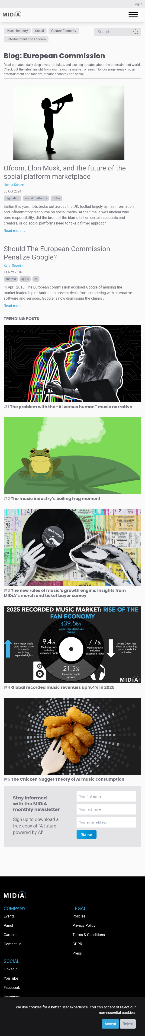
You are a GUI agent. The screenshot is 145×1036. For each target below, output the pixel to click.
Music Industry (17, 31)
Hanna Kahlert (14, 185)
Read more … (14, 230)
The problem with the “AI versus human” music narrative (68, 407)
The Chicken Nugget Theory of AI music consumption (64, 779)
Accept (110, 1024)
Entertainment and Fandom (26, 39)
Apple (25, 279)
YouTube (11, 978)
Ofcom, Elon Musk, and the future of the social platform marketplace (65, 172)
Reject (128, 1024)
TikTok (56, 198)
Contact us (13, 944)
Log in (137, 4)
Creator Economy (63, 31)
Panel (8, 925)
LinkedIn (11, 969)
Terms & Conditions (89, 935)
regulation (12, 198)
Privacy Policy (84, 925)
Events (9, 916)
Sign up (86, 834)
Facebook (12, 987)
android (11, 279)
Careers (10, 935)
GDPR (77, 944)
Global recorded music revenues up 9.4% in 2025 (59, 687)
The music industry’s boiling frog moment (52, 498)
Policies (79, 916)
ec (36, 279)
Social (39, 31)
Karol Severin (13, 265)
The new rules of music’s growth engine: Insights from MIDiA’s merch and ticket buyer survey (65, 593)
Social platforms (36, 198)
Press (77, 953)
